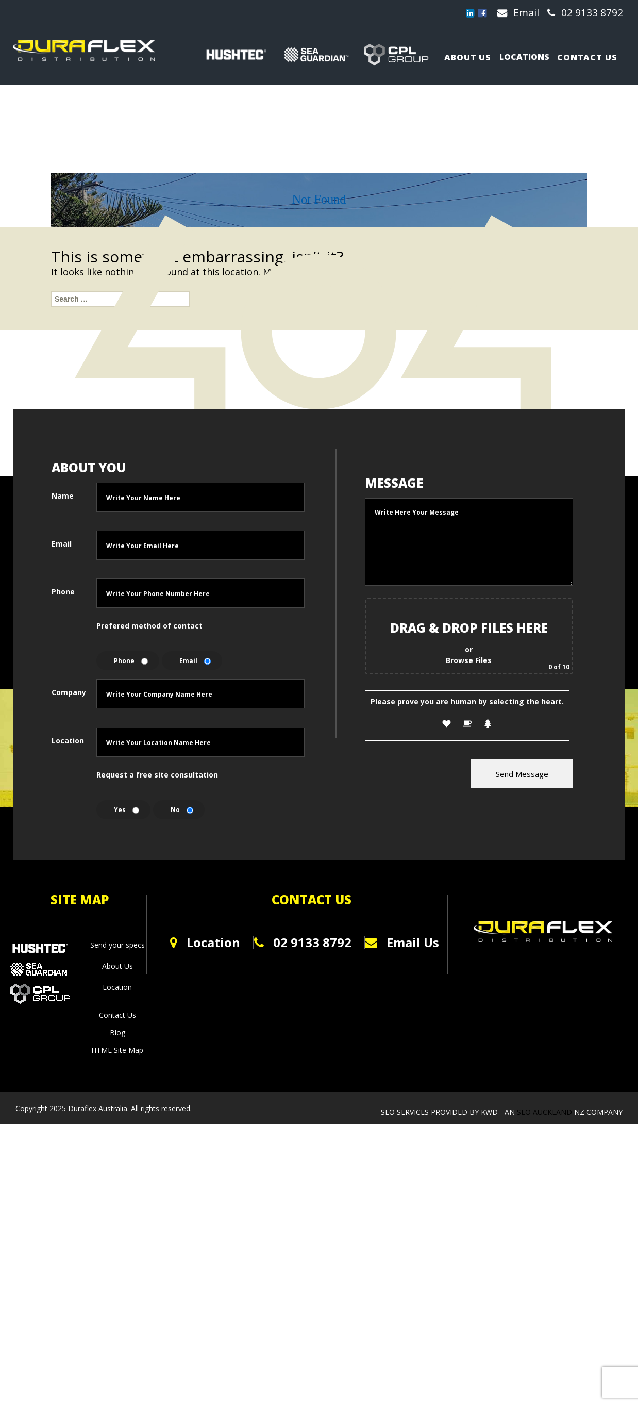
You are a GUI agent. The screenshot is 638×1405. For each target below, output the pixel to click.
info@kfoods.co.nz (215, 1272)
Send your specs (117, 1226)
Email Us (422, 1223)
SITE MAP (80, 1180)
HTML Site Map (117, 1331)
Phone (63, 873)
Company (66, 973)
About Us (117, 1247)
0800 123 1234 (212, 1254)
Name (63, 777)
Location (66, 1022)
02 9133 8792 (582, 13)
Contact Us (117, 1296)
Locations (527, 53)
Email (515, 13)
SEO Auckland (545, 1388)
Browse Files (469, 940)
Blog (117, 1313)
